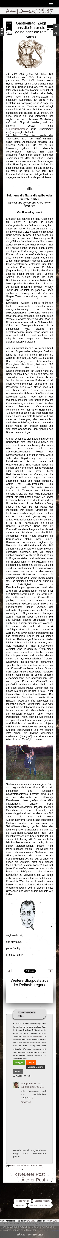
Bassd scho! (35, 1234)
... (46, 158)
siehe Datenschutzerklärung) (33, 1036)
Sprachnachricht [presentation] (35, 1067)
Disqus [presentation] (31, 1062)
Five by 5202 (51, 1221)
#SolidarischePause (17, 129)
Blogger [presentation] (19, 1062)
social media (16, 1165)
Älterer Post (34, 1179)
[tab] (19, 1062)
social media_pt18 (33, 1165)
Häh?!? (21, 1234)
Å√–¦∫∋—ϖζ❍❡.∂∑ (29, 11)
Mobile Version (22, 1201)
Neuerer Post (30, 1174)
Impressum (20, 1205)
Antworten (26, 1102)
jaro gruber (27, 1083)
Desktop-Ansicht (42, 1201)
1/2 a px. (31, 1221)
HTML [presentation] (18, 1071)
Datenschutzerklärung (40, 1205)
